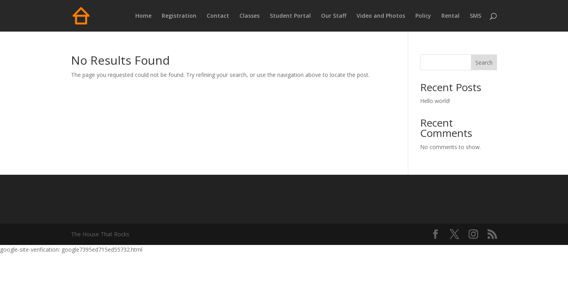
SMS (475, 16)
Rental (450, 16)
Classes (249, 16)
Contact (218, 16)
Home (143, 16)
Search (484, 62)
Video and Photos (381, 16)
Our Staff (333, 16)
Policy (423, 16)
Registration (179, 16)
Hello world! (435, 101)
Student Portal (290, 16)
